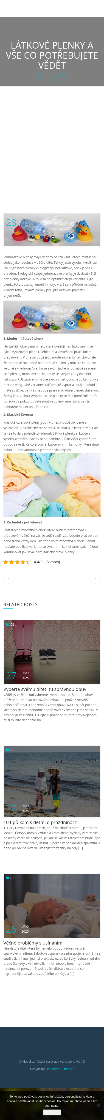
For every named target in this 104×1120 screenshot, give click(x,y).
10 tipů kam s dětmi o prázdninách (40, 822)
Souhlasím (52, 1112)
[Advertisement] (52, 141)
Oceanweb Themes (59, 1069)
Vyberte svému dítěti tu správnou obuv (44, 689)
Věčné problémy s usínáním (32, 943)
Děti (13, 624)
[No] (98, 1105)
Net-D (14, 7)
